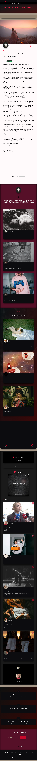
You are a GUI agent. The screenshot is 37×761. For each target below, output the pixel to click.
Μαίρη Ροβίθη (10, 620)
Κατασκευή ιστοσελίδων (18, 757)
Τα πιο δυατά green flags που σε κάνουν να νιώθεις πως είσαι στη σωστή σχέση (18, 347)
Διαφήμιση (21, 752)
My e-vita (5, 51)
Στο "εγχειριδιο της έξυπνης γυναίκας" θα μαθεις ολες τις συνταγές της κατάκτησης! (18, 723)
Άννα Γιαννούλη (10, 587)
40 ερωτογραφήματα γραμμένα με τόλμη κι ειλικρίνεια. (18, 696)
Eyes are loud (6, 591)
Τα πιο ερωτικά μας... (18, 695)
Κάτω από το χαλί (7, 560)
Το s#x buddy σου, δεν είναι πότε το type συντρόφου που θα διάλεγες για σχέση (18, 626)
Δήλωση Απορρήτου (18, 754)
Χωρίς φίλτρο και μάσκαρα (8, 527)
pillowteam (10, 556)
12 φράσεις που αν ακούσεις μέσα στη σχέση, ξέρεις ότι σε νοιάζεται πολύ (18, 658)
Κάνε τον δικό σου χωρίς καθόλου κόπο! (18, 721)
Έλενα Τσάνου (10, 523)
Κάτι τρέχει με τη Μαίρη (8, 624)
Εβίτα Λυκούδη (12, 45)
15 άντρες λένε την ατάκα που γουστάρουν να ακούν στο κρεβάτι (16, 561)
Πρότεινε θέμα (17, 752)
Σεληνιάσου (6, 344)
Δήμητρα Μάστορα (11, 407)
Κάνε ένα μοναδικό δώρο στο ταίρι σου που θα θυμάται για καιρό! (18, 709)
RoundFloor (27, 757)
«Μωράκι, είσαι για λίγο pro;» (9, 300)
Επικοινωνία (12, 752)
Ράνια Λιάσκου (10, 653)
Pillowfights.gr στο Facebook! (18, 466)
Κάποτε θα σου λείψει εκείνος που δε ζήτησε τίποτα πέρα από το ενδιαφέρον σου (16, 594)
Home (12, 9)
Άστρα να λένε (6, 378)
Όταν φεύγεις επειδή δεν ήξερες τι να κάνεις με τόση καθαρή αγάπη (17, 413)
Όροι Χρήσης (31, 752)
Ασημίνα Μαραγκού (11, 341)
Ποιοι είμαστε (26, 752)
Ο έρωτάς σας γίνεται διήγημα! (18, 708)
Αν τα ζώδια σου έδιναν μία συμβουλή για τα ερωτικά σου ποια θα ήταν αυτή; (17, 380)
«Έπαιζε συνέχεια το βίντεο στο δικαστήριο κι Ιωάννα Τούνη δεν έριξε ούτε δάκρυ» (18, 530)
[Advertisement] (18, 433)
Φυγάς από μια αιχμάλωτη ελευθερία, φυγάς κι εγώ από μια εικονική (17, 236)
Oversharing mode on (7, 411)
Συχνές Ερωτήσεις (6, 752)
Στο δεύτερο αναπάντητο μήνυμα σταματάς (12, 268)
